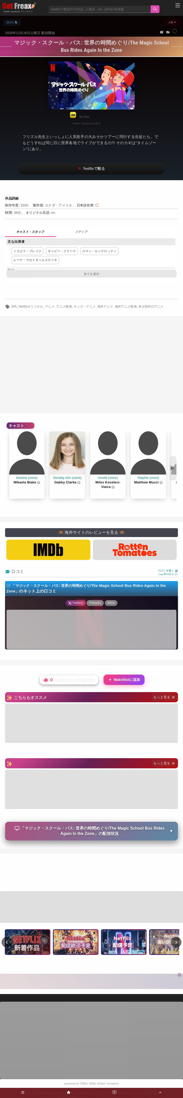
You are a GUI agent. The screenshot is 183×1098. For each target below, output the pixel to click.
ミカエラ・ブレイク (27, 251)
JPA (14, 306)
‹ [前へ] (7, 942)
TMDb (83, 1083)
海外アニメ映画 (126, 306)
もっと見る (164, 697)
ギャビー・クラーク (62, 251)
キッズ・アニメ (84, 306)
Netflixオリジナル (31, 306)
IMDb (92, 1083)
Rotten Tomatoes (108, 1083)
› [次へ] (176, 942)
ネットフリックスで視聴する (91, 169)
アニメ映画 (64, 306)
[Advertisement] (91, 873)
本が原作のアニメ (151, 306)
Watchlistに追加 (124, 679)
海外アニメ (105, 306)
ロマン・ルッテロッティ (99, 251)
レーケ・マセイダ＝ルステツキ (35, 260)
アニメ (49, 306)
